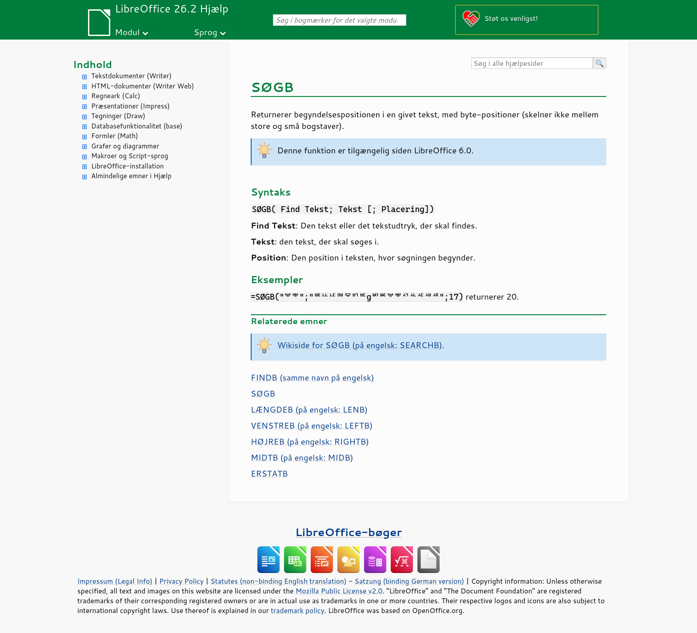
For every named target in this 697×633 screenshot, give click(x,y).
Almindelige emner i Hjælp (131, 175)
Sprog (205, 32)
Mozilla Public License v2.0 (339, 591)
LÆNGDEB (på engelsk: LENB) (309, 409)
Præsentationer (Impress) (130, 106)
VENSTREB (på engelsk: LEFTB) (312, 425)
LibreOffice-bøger (348, 532)
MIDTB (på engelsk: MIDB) (302, 457)
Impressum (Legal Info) (114, 581)
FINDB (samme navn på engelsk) (312, 377)
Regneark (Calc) (115, 95)
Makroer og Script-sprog (129, 155)
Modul (127, 32)
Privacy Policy (181, 581)
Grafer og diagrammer (125, 146)
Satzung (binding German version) (410, 581)
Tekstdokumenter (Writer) (131, 75)
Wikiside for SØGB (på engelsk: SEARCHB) (359, 345)
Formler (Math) (114, 135)
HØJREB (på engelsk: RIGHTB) (310, 441)
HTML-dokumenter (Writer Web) (142, 86)
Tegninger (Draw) (118, 115)
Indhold (92, 64)
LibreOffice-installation (127, 166)
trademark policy (297, 610)
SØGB (263, 393)
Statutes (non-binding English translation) (278, 581)
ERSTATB (269, 473)
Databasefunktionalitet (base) (136, 126)
